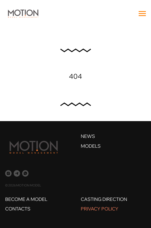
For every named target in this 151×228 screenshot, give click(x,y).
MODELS (91, 146)
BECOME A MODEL (26, 199)
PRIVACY (90, 209)
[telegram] (17, 173)
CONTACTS (17, 209)
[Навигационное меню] (142, 13)
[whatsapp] (25, 173)
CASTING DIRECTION (104, 199)
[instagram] (8, 173)
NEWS (88, 136)
